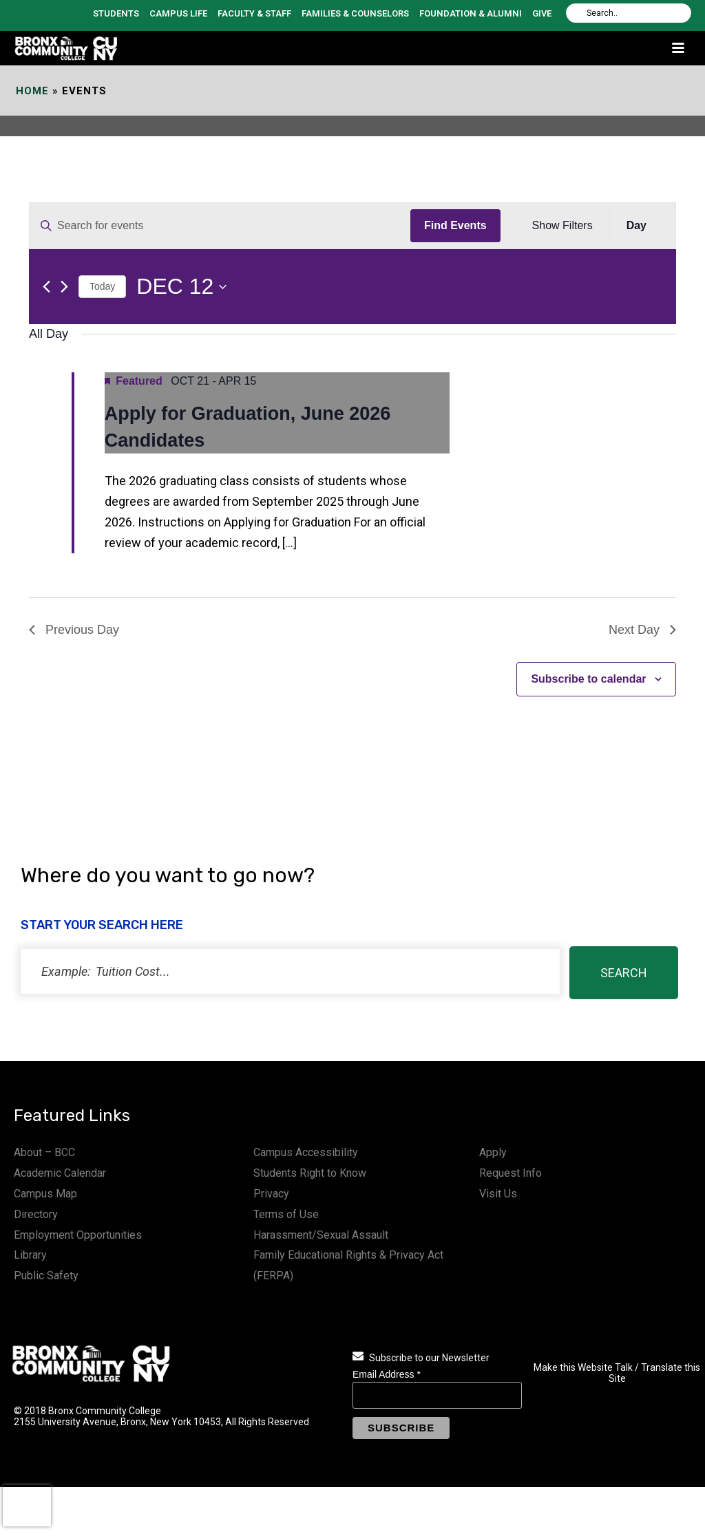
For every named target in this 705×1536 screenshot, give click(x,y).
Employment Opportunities (78, 1234)
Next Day (642, 630)
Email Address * (386, 1374)
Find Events (455, 225)
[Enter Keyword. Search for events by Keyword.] (220, 225)
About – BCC (44, 1152)
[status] (290, 971)
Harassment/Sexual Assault (320, 1234)
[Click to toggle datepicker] (181, 286)
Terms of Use (286, 1214)
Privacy (271, 1193)
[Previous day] (46, 286)
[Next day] (64, 286)
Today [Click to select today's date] (102, 286)
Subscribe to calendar (588, 679)
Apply (493, 1152)
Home (32, 91)
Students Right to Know (309, 1173)
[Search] (628, 13)
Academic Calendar (60, 1173)
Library (30, 1254)
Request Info (510, 1173)
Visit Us (498, 1193)
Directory (36, 1214)
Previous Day (74, 630)
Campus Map (45, 1193)
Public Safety (46, 1275)
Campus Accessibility (305, 1152)
